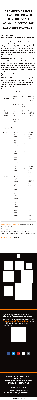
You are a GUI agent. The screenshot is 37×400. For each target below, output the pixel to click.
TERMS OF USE (25, 377)
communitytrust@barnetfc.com (10, 225)
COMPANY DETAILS (19, 379)
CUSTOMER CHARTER (13, 381)
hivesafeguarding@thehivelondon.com (16, 321)
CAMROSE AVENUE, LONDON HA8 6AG (18, 393)
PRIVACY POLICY (12, 377)
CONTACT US (24, 383)
